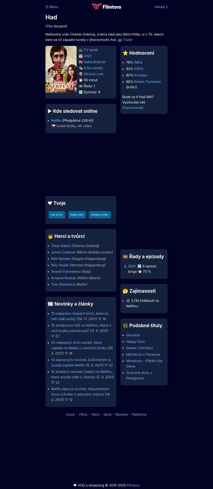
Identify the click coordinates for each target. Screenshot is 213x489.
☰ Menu (51, 7)
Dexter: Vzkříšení (139, 348)
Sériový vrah (94, 74)
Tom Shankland (63, 284)
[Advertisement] (80, 164)
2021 (87, 56)
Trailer (128, 40)
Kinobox (141, 75)
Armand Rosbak (63, 278)
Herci (95, 414)
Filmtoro (133, 485)
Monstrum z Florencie (143, 354)
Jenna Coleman (63, 252)
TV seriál (91, 50)
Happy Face (135, 341)
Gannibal (133, 335)
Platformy (139, 414)
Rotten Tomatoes (147, 82)
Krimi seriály (93, 68)
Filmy (83, 414)
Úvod (70, 414)
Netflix (56, 120)
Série (107, 414)
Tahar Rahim (61, 246)
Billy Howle (60, 265)
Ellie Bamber (61, 259)
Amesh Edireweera (66, 271)
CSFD (138, 69)
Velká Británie (94, 62)
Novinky (121, 414)
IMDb (138, 62)
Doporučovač (132, 108)
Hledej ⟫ (161, 7)
